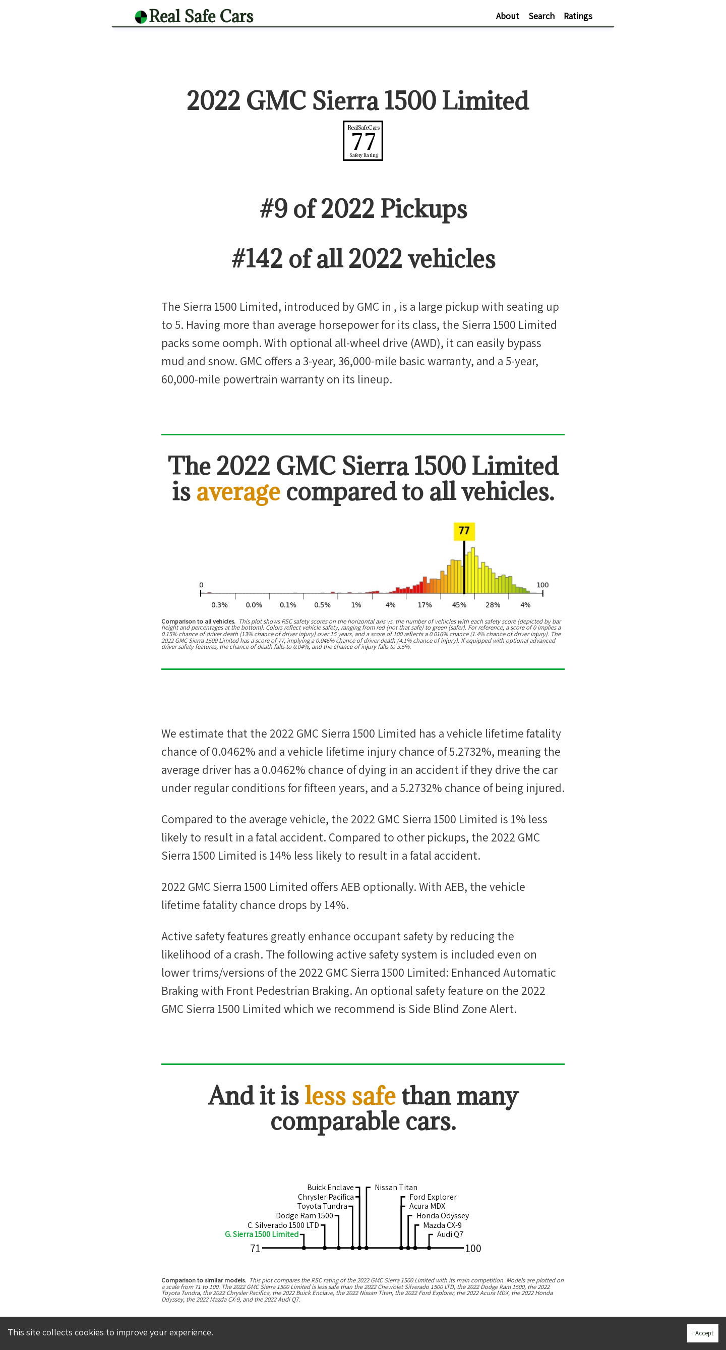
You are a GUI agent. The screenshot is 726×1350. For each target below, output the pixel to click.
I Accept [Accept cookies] (702, 1333)
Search (541, 16)
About (507, 16)
